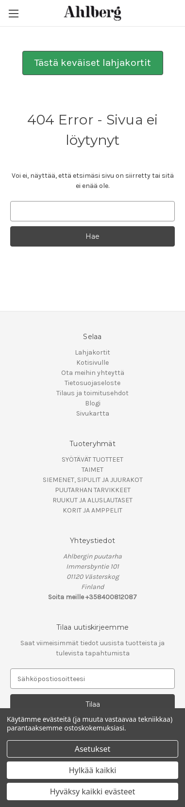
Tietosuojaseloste (92, 383)
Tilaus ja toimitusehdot (92, 393)
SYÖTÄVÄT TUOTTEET (92, 459)
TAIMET (92, 470)
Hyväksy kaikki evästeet (92, 791)
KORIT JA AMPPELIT (92, 510)
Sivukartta (92, 413)
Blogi (93, 403)
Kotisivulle (92, 362)
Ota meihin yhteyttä (92, 373)
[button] (92, 63)
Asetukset (93, 749)
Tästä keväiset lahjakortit (92, 62)
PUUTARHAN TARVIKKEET (93, 490)
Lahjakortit (92, 352)
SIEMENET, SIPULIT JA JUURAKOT (93, 480)
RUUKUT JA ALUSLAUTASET (92, 500)
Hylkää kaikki (93, 770)
